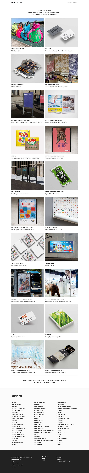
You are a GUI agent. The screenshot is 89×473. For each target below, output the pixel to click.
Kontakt (75, 3)
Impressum (59, 458)
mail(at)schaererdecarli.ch (17, 466)
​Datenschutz (59, 460)
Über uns (70, 3)
